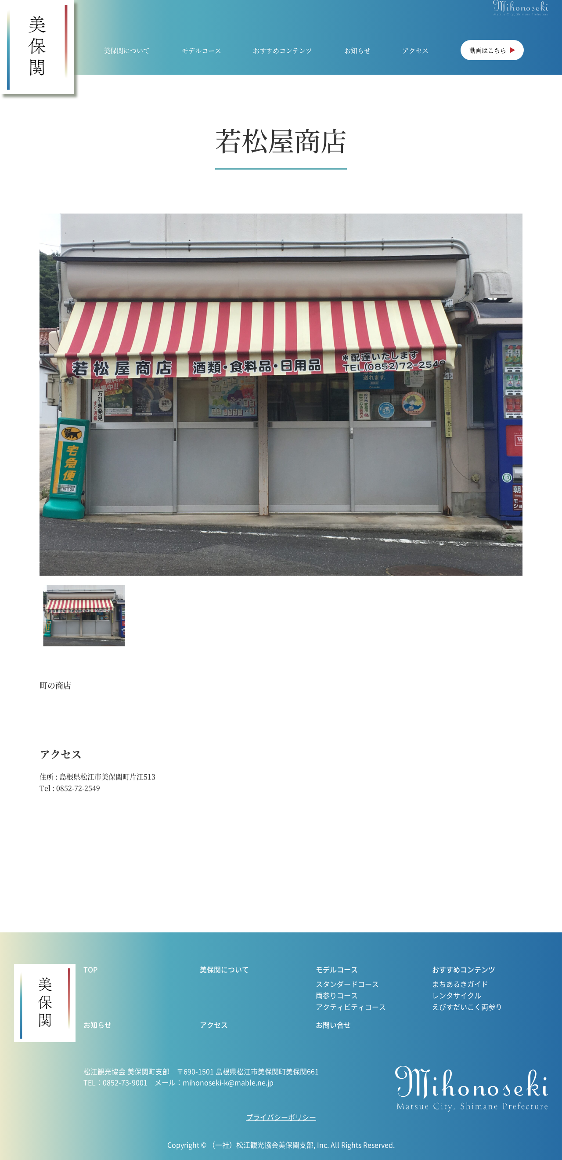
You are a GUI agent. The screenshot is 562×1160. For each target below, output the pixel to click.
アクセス (415, 50)
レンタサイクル (456, 995)
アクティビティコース (351, 1006)
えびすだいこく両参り (467, 1006)
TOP (90, 969)
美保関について (127, 50)
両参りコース (337, 995)
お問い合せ (333, 1024)
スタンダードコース (347, 984)
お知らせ (357, 50)
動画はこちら (487, 50)
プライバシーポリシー (281, 1117)
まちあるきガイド (460, 984)
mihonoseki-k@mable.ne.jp (228, 1082)
